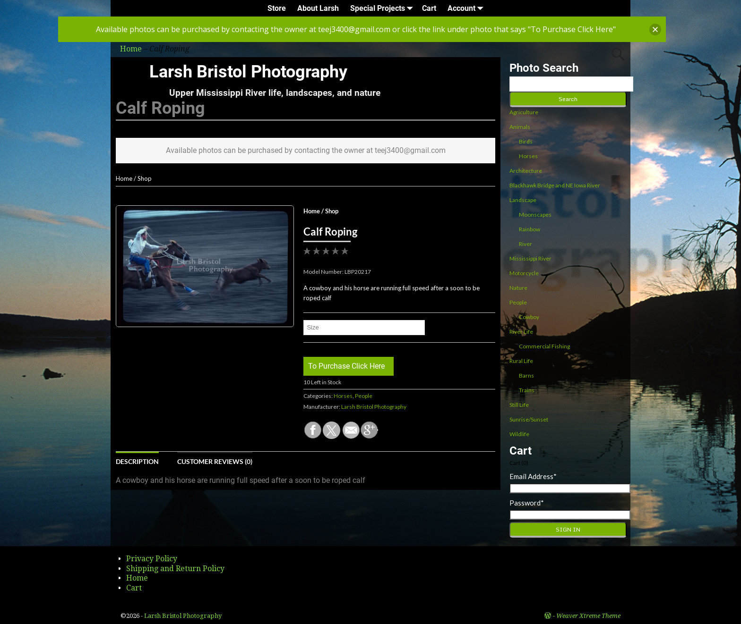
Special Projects (383, 8)
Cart (429, 8)
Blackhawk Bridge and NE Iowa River (554, 185)
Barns (526, 375)
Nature (518, 287)
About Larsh (318, 8)
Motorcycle (524, 273)
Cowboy (529, 316)
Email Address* (533, 476)
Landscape (522, 199)
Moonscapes (535, 214)
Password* (526, 502)
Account (467, 8)
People (363, 395)
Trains (526, 390)
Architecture (525, 170)
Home (124, 178)
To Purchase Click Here (346, 366)
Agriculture (523, 112)
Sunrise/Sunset (528, 419)
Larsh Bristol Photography (248, 72)
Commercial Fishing (544, 346)
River (525, 243)
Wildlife (519, 434)
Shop (145, 178)
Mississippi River (530, 258)
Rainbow (529, 229)
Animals (519, 126)
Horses (343, 395)
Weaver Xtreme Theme (588, 615)
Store (276, 8)
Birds (526, 141)
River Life (521, 331)
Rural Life (521, 360)
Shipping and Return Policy (175, 568)
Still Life (519, 404)
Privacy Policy (151, 558)
